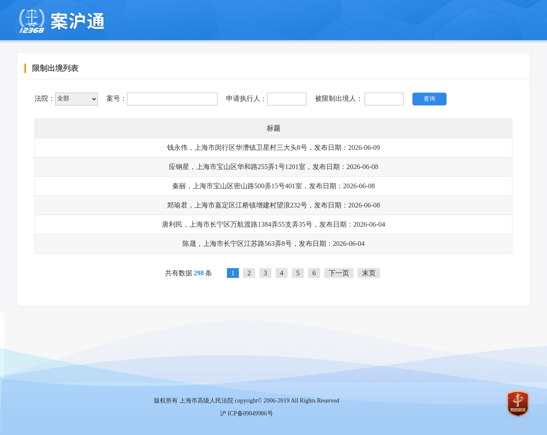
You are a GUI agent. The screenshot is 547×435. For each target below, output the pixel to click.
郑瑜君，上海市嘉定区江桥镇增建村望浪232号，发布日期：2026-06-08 (273, 205)
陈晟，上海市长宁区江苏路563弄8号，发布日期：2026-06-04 (273, 243)
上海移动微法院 (61, 21)
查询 (429, 99)
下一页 (339, 273)
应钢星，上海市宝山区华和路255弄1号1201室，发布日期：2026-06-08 (274, 166)
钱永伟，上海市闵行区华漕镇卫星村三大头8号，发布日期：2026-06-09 (273, 147)
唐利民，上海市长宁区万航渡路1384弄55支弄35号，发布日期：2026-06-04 (273, 224)
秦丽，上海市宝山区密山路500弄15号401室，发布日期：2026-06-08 (273, 186)
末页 (369, 273)
